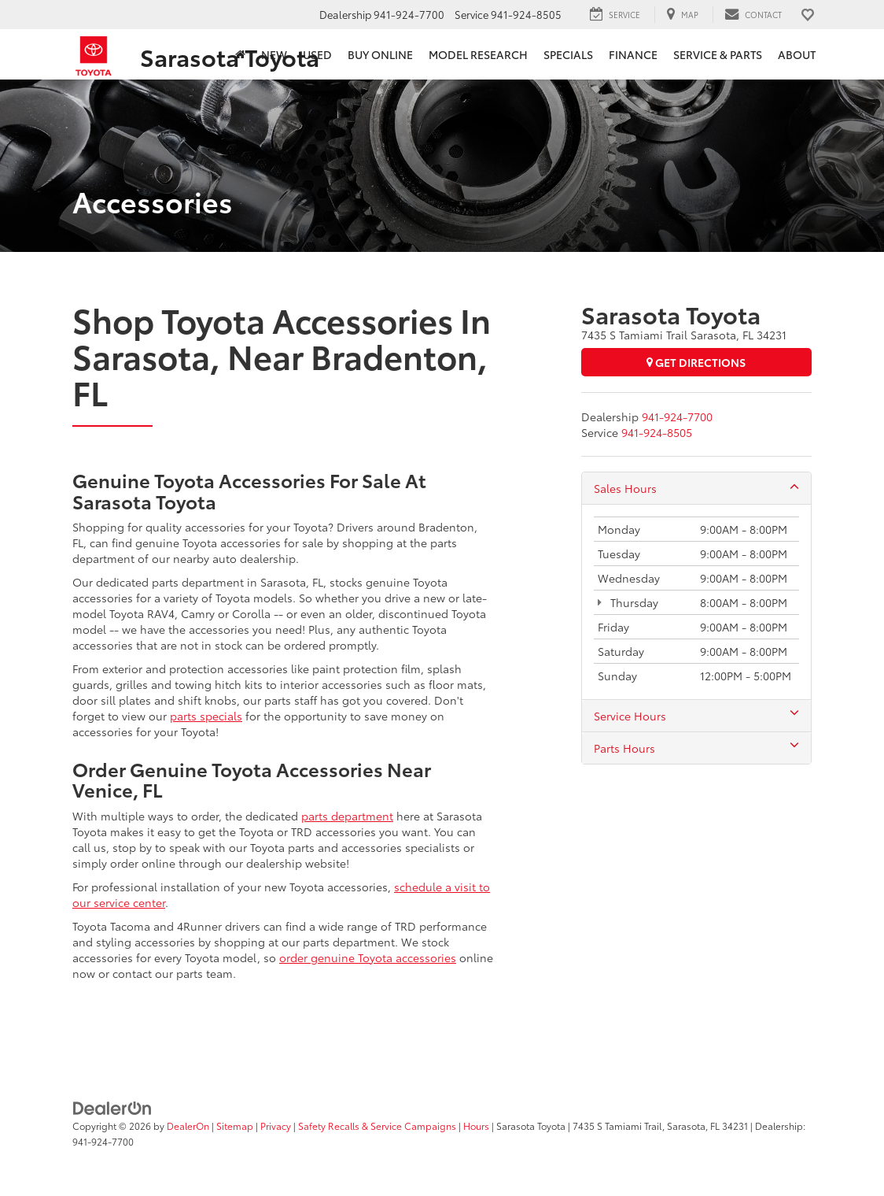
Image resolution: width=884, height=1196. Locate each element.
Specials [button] (568, 54)
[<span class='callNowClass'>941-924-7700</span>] (677, 416)
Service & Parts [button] (717, 54)
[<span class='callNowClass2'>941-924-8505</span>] (656, 432)
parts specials (206, 716)
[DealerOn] (112, 1107)
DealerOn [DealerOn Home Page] (188, 1125)
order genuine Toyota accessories (367, 957)
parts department (347, 816)
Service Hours (696, 716)
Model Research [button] (478, 54)
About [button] (797, 54)
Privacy (275, 1125)
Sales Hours (696, 488)
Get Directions (696, 362)
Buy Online (380, 54)
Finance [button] (633, 54)
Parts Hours (696, 748)
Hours (476, 1125)
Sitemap (234, 1125)
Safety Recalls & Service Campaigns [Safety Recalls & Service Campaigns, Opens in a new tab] (377, 1125)
